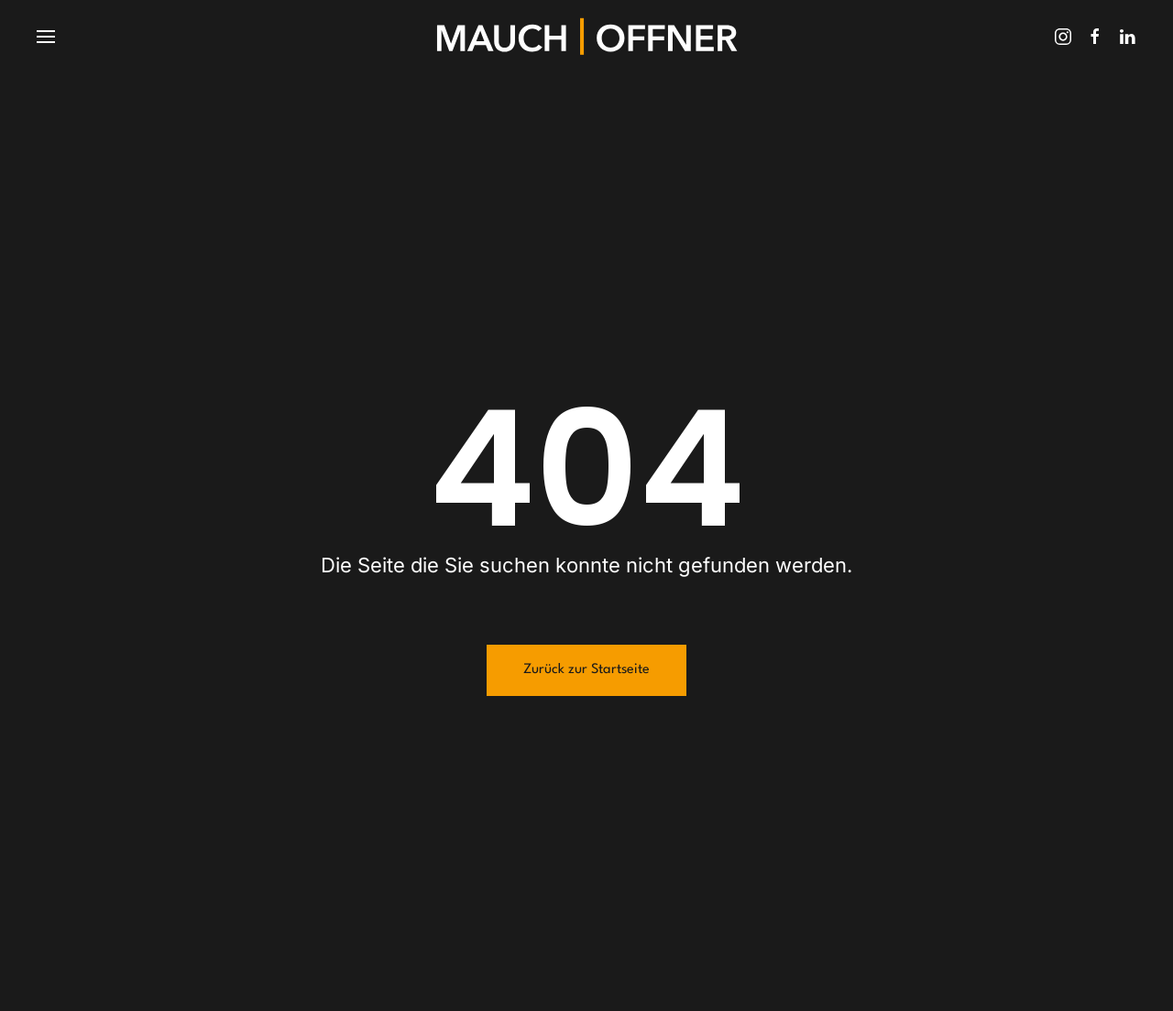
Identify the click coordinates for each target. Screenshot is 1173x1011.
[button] (46, 36)
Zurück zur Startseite (586, 670)
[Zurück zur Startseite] (586, 36)
